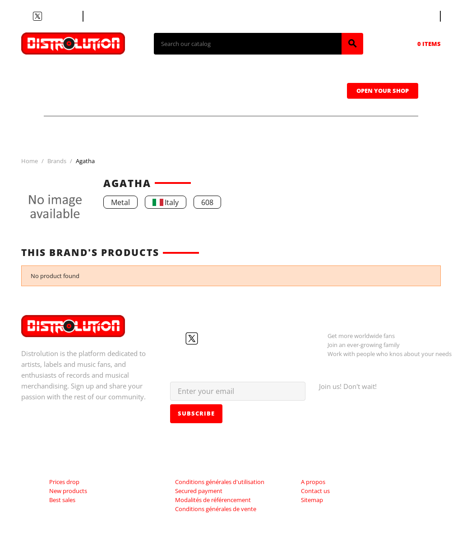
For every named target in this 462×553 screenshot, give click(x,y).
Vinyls (195, 77)
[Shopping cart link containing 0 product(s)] (416, 44)
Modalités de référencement (213, 500)
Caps (312, 77)
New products (68, 491)
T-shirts (77, 77)
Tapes (256, 77)
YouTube (48, 16)
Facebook (26, 16)
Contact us (107, 16)
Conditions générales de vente (215, 509)
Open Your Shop (382, 91)
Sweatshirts (87, 102)
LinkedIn (70, 16)
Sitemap (312, 500)
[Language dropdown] (423, 16)
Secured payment (198, 491)
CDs (138, 77)
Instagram (59, 16)
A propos (313, 482)
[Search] (248, 44)
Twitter (37, 16)
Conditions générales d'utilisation (219, 482)
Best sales (62, 500)
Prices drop (64, 482)
